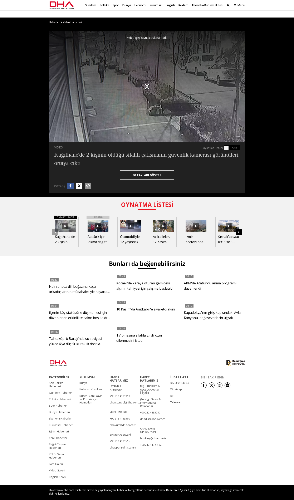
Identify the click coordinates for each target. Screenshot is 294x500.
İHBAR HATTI (179, 370)
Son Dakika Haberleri (56, 377)
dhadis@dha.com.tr (152, 411)
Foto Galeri (56, 457)
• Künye (182, 494)
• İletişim (196, 494)
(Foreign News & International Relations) (150, 396)
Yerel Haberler (58, 430)
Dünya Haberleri (59, 405)
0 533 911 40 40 (179, 375)
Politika (104, 5)
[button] (239, 225)
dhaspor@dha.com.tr (123, 440)
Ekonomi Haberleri (60, 411)
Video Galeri (57, 463)
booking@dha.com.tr (153, 431)
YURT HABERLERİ (120, 405)
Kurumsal (156, 5)
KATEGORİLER (59, 370)
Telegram (176, 395)
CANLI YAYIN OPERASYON (148, 423)
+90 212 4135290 (150, 405)
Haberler (54, 15)
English (170, 5)
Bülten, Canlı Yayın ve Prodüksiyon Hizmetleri (91, 392)
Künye (83, 375)
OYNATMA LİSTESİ (147, 197)
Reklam (183, 5)
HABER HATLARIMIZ (119, 371)
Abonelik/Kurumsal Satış (208, 5)
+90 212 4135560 (120, 411)
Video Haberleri (72, 15)
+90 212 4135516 (120, 434)
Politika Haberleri (60, 392)
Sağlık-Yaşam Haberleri (57, 439)
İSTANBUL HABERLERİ (116, 380)
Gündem (90, 5)
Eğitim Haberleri (59, 424)
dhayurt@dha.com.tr (123, 418)
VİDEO (58, 140)
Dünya (126, 5)
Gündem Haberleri (61, 385)
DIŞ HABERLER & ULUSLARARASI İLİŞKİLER (150, 382)
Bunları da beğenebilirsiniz (147, 256)
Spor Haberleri (58, 398)
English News (57, 469)
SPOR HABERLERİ (120, 427)
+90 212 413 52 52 (151, 437)
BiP (172, 388)
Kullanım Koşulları (90, 382)
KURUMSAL (87, 370)
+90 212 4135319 (120, 389)
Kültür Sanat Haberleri (57, 448)
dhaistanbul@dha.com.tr (125, 395)
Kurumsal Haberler (61, 418)
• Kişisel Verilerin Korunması (220, 494)
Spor (116, 5)
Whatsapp (176, 382)
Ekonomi (140, 5)
